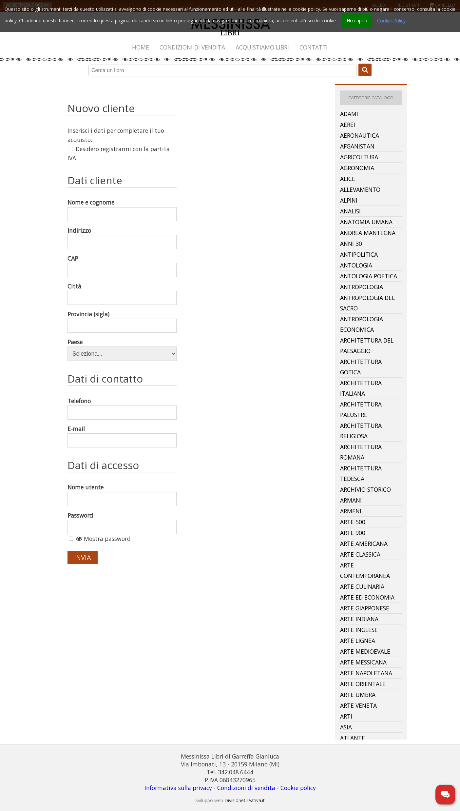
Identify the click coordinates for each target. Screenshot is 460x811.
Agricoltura (359, 157)
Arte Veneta (358, 705)
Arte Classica (360, 554)
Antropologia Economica (361, 324)
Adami (349, 114)
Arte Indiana (359, 619)
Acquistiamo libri (262, 47)
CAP (72, 258)
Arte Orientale (363, 684)
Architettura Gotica (361, 367)
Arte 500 (352, 522)
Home (140, 47)
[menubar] (230, 47)
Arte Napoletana (366, 673)
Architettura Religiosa (361, 431)
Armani (351, 500)
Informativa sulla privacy (178, 788)
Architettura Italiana (361, 388)
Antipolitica (359, 254)
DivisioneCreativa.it (244, 800)
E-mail (76, 429)
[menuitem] (141, 47)
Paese (75, 342)
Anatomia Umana (366, 222)
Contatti (313, 47)
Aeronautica (359, 135)
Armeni (350, 511)
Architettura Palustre (361, 409)
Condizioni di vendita (192, 47)
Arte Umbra (357, 695)
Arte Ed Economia (367, 597)
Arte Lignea (357, 640)
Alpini (348, 200)
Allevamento (360, 189)
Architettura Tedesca (361, 473)
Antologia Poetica (368, 276)
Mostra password (103, 539)
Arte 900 (352, 533)
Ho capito (357, 20)
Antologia (356, 265)
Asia (346, 727)
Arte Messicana (363, 662)
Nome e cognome (90, 202)
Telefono (79, 401)
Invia (82, 557)
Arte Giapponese (364, 608)
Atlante (352, 738)
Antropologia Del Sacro (367, 303)
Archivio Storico (365, 489)
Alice (347, 179)
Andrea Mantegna (367, 233)
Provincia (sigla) (88, 314)
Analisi (350, 211)
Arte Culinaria (362, 586)
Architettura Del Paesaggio (366, 345)
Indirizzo (79, 230)
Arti (346, 716)
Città (74, 286)
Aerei (347, 125)
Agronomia (357, 168)
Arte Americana (364, 543)
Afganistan (357, 146)
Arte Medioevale (365, 651)
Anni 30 (351, 243)
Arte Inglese (359, 630)
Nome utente (85, 487)
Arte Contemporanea (365, 570)
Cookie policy (298, 788)
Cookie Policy (391, 20)
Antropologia (361, 287)
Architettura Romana (361, 452)
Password (80, 515)
